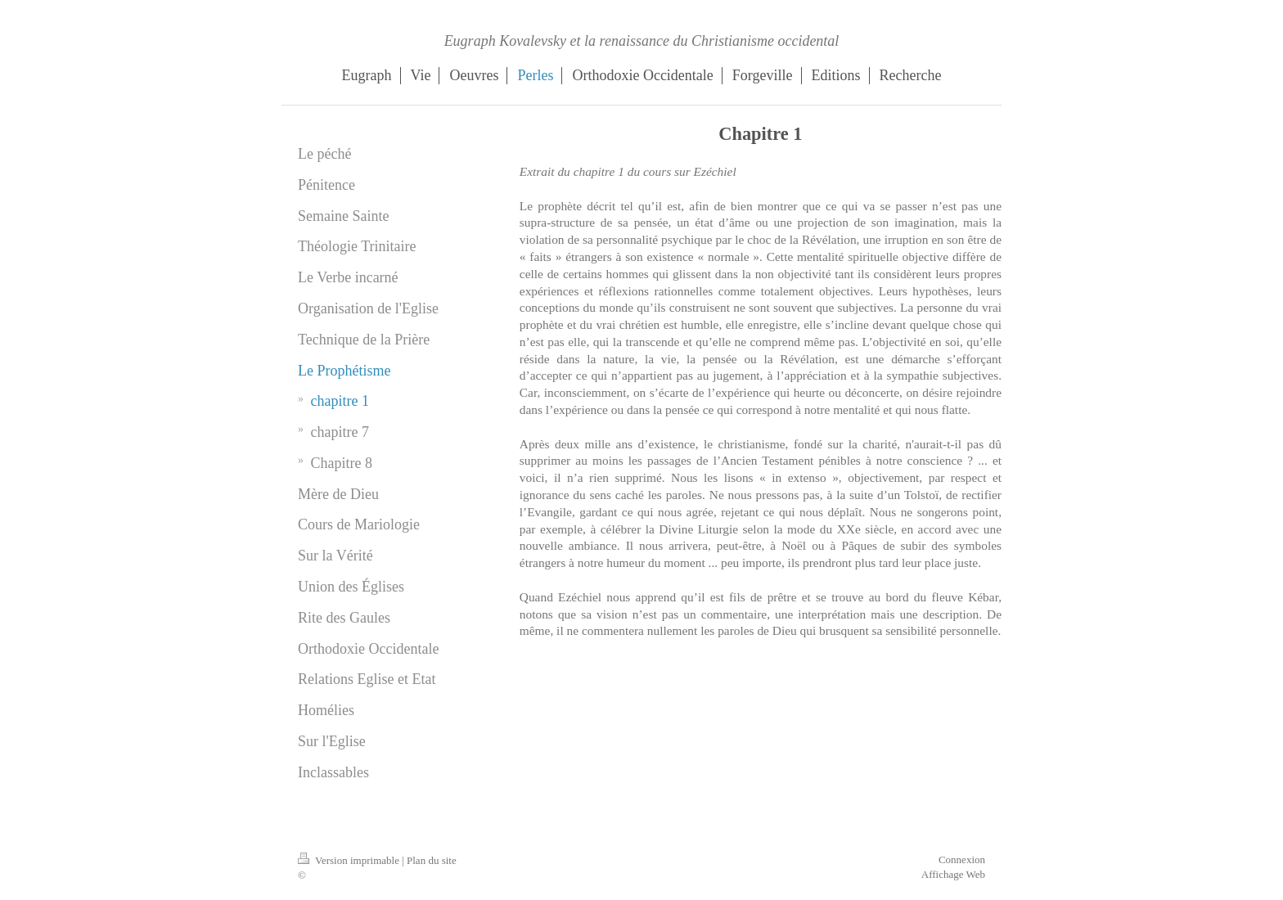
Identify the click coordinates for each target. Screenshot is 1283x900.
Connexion (962, 859)
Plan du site (432, 860)
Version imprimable (350, 860)
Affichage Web (953, 874)
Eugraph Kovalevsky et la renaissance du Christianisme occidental (642, 41)
